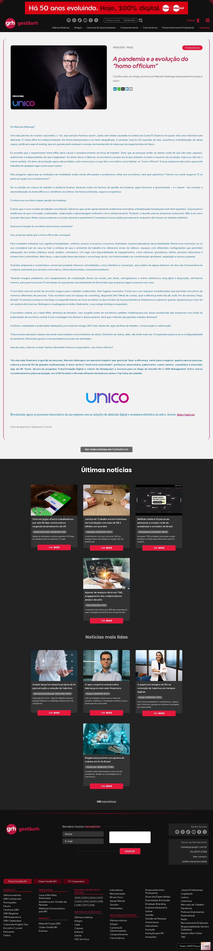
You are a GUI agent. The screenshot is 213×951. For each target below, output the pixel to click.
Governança (152, 922)
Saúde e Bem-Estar (191, 933)
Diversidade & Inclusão (157, 900)
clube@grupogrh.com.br (194, 846)
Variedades (116, 908)
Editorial (78, 931)
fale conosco (200, 856)
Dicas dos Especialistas (157, 896)
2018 (78, 905)
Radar (184, 919)
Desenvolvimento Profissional (178, 27)
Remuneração (117, 893)
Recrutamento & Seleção (194, 922)
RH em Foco (116, 897)
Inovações (150, 936)
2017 (85, 905)
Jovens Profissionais (192, 889)
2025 (85, 897)
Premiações (9, 902)
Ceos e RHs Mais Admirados (48, 897)
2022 (78, 901)
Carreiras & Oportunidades (101, 27)
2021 (85, 901)
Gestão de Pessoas (155, 918)
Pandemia (186, 908)
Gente (78, 935)
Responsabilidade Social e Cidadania (195, 928)
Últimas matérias (83, 917)
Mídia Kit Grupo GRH (50, 923)
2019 (100, 901)
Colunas (78, 928)
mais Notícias (106, 801)
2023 (100, 897)
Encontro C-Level (12, 928)
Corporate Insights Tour (15, 924)
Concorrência (150, 27)
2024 (92, 897)
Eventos (43, 930)
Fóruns (6, 906)
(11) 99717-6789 (198, 851)
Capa (77, 924)
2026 (77, 897)
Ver (54, 547)
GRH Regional (10, 913)
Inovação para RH (154, 933)
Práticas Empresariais (192, 911)
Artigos (78, 27)
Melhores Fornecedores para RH (52, 910)
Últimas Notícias (60, 27)
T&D (183, 936)
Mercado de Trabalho (192, 904)
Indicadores (116, 889)
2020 (93, 901)
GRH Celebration (12, 920)
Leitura (185, 897)
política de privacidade (194, 861)
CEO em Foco (81, 939)
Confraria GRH (11, 909)
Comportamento (129, 27)
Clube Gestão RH (48, 927)
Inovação (150, 929)
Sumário (114, 904)
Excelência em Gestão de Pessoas (53, 903)
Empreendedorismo (156, 907)
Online (6, 935)
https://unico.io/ (186, 414)
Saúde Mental (117, 900)
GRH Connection (12, 898)
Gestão (149, 914)
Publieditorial (192, 47)
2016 (92, 905)
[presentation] (134, 837)
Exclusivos (8, 931)
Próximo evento (120, 20)
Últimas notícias (118, 920)
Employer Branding (155, 903)
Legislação (187, 893)
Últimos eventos (12, 895)
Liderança (186, 900)
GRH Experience (12, 917)
